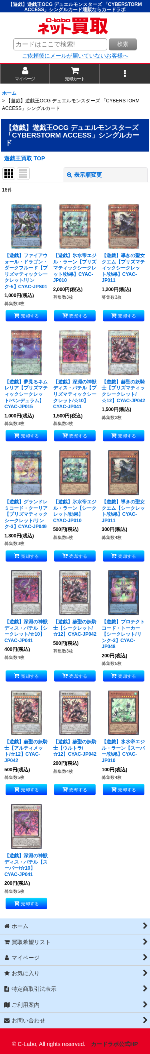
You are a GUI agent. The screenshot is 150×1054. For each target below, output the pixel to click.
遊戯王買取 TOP (24, 158)
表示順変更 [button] (84, 175)
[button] (125, 74)
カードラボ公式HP (114, 1044)
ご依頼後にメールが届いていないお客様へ (75, 55)
